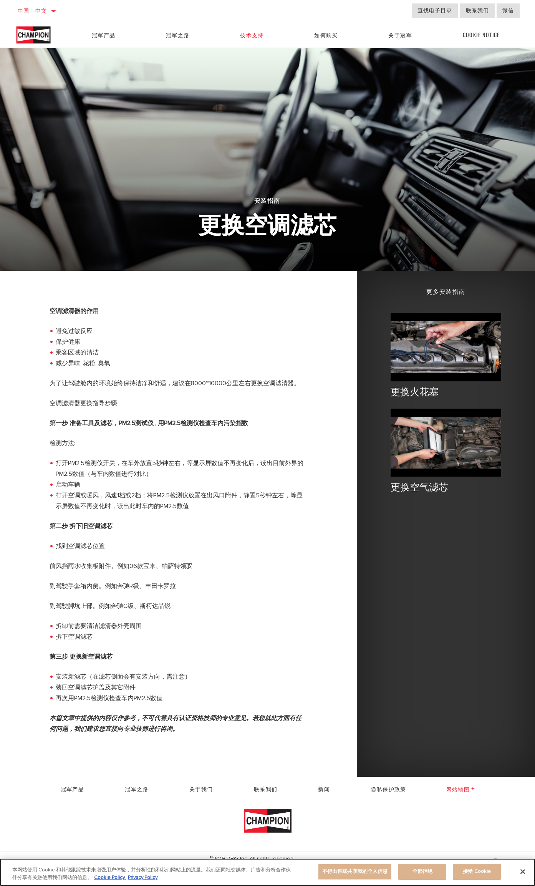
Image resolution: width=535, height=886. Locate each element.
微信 (508, 10)
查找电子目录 (434, 10)
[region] (267, 872)
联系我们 (477, 10)
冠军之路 (178, 35)
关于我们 (201, 789)
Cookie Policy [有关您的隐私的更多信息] (110, 877)
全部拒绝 (422, 871)
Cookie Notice (481, 35)
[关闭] (522, 871)
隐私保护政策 (388, 789)
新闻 (324, 789)
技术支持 (252, 35)
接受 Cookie (477, 871)
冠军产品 (104, 35)
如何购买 (326, 35)
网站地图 (460, 789)
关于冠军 (400, 35)
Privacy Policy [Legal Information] (142, 877)
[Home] (40, 35)
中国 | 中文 (32, 11)
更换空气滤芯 (419, 486)
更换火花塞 (415, 391)
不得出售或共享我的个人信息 (355, 871)
